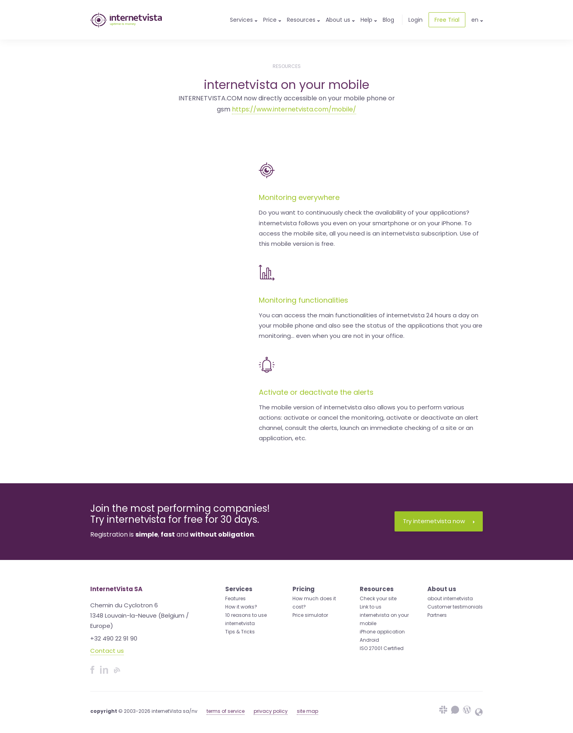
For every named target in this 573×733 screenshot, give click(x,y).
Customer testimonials (455, 606)
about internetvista (450, 598)
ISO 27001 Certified (382, 648)
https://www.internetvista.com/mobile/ (294, 109)
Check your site (378, 598)
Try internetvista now (438, 521)
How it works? (241, 606)
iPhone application (382, 631)
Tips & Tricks (240, 631)
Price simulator (310, 615)
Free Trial (446, 20)
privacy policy (271, 711)
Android (369, 640)
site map (307, 711)
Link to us (370, 606)
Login (415, 20)
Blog (388, 20)
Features (235, 598)
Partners (437, 615)
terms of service (226, 711)
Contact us (107, 650)
